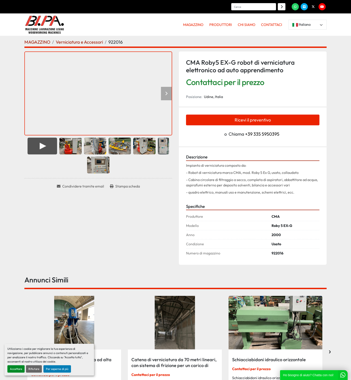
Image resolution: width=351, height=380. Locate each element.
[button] (193, 24)
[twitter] (313, 6)
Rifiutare (33, 369)
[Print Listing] (125, 186)
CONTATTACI (271, 24)
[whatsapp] (295, 6)
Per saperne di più (57, 369)
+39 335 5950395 (262, 134)
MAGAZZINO (193, 24)
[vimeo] (304, 6)
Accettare (16, 369)
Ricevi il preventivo (253, 120)
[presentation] (330, 350)
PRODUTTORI (220, 24)
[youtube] (322, 6)
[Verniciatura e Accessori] (79, 42)
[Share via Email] (80, 186)
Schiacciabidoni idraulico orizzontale (269, 359)
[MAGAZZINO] (37, 42)
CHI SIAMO (246, 24)
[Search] (253, 6)
